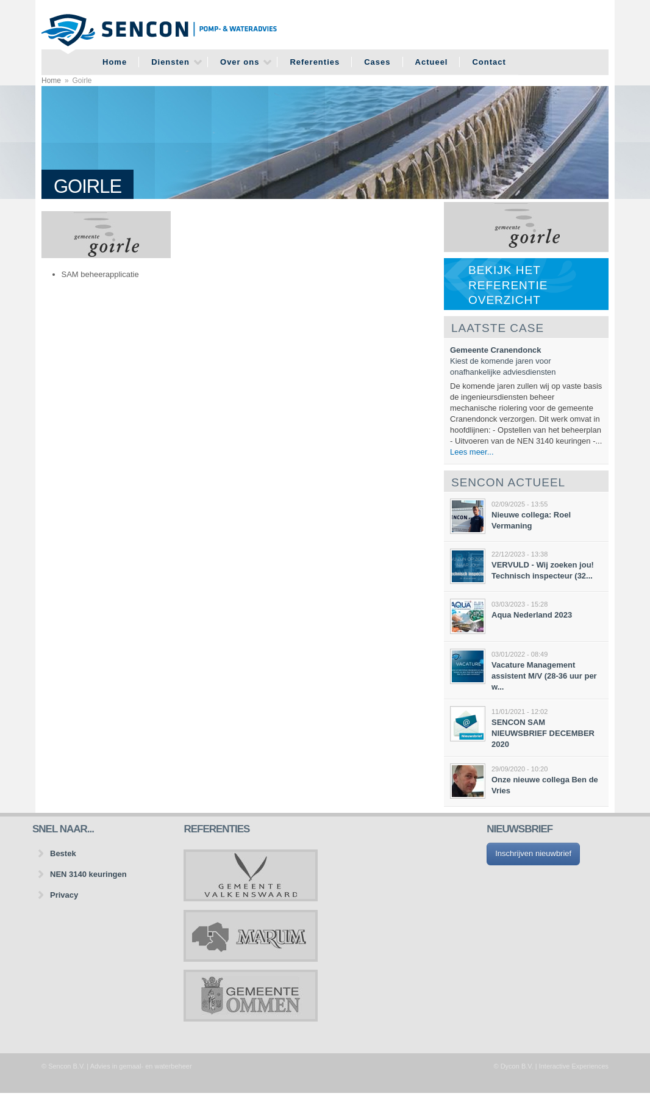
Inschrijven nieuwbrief (533, 853)
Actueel (431, 62)
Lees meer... (472, 451)
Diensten (170, 62)
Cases (377, 62)
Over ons (239, 62)
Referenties (315, 62)
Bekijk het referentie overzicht (508, 285)
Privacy (64, 895)
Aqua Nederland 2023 (531, 614)
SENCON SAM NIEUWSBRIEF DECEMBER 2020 (543, 733)
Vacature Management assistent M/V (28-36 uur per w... (544, 675)
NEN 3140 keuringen (88, 874)
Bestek (63, 853)
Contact (488, 62)
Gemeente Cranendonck (495, 350)
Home (114, 62)
